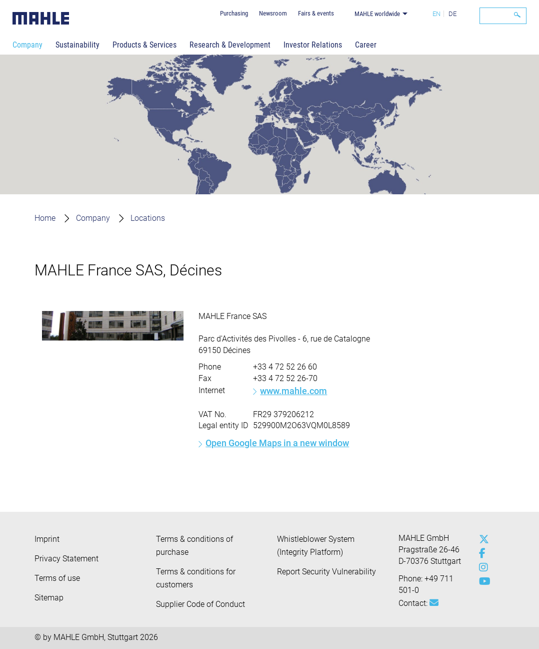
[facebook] (481, 553)
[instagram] (481, 567)
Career (365, 45)
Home (45, 218)
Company (27, 45)
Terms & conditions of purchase (194, 545)
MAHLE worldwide (377, 14)
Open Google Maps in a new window (277, 443)
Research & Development (230, 45)
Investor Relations (313, 45)
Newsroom (273, 13)
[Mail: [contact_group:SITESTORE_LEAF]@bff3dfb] (434, 602)
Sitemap (49, 597)
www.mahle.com (293, 391)
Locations (147, 218)
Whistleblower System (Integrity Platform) (315, 545)
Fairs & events (316, 13)
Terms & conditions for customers (196, 578)
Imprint (47, 539)
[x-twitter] (481, 539)
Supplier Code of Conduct (200, 604)
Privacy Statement (66, 558)
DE (452, 14)
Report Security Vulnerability (326, 571)
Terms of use (57, 578)
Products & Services (144, 45)
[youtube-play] (481, 581)
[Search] (503, 16)
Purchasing (234, 13)
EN (436, 14)
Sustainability (78, 45)
